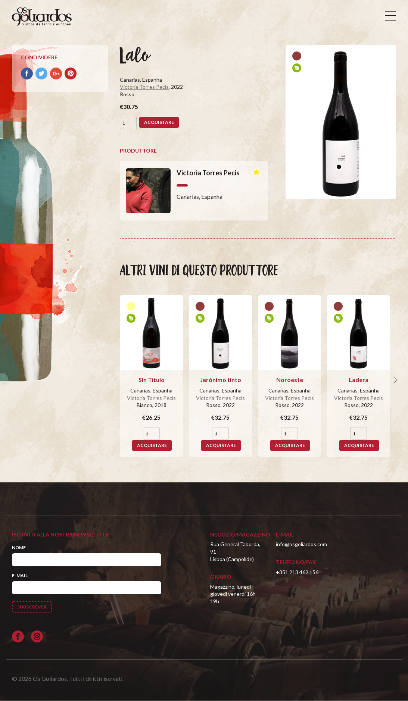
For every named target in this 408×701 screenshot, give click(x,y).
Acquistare (159, 122)
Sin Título (151, 379)
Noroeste (289, 379)
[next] (395, 380)
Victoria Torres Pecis (144, 87)
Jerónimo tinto (220, 379)
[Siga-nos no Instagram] (37, 636)
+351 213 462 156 (297, 572)
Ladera (358, 379)
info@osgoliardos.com (301, 544)
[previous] (117, 380)
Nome (19, 547)
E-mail (20, 575)
